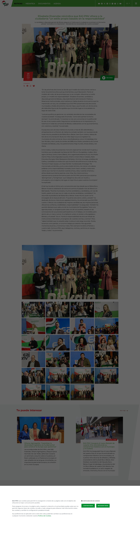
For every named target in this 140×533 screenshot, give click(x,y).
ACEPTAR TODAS (88, 505)
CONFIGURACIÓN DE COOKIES (90, 501)
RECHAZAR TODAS (103, 505)
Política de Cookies (44, 516)
